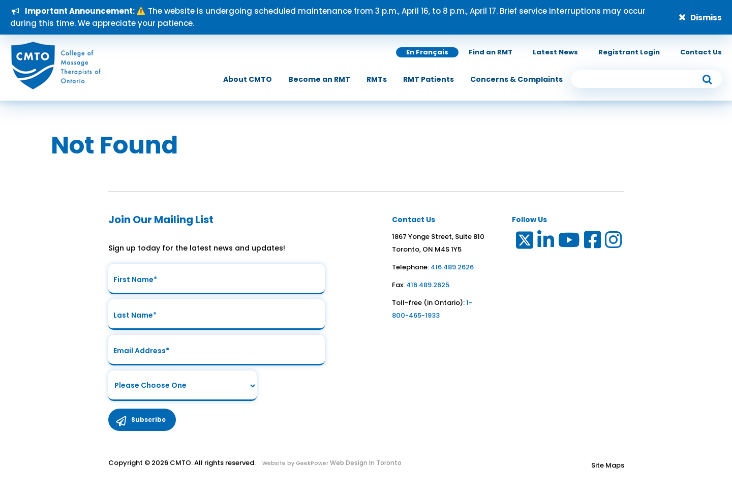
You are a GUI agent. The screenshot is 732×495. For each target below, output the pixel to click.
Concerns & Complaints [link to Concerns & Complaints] (516, 79)
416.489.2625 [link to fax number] (427, 285)
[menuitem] (247, 79)
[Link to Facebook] (593, 242)
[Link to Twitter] (524, 242)
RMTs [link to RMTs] (377, 79)
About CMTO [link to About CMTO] (247, 79)
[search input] (646, 79)
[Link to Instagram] (613, 242)
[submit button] (707, 79)
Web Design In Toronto (365, 462)
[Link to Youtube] (570, 242)
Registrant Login (629, 52)
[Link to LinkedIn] (546, 242)
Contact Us (701, 52)
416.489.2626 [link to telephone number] (452, 267)
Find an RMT (490, 52)
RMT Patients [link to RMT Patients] (428, 79)
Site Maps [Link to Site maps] (607, 465)
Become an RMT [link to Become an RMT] (319, 79)
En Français (427, 52)
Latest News (555, 52)
